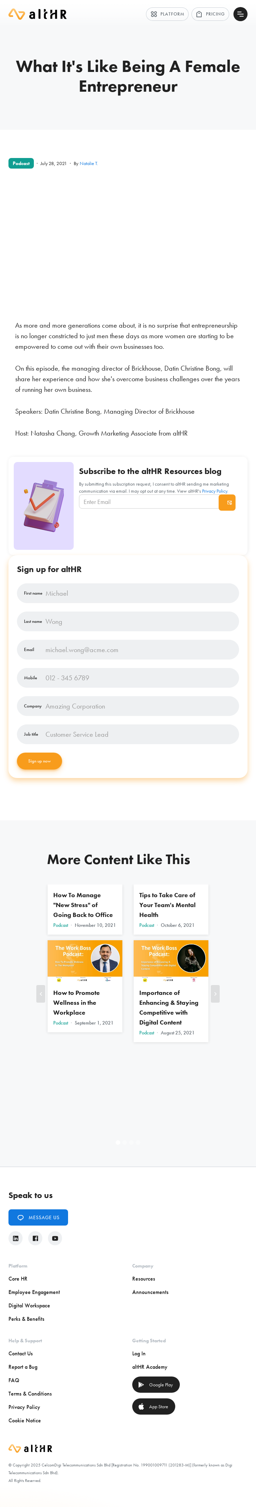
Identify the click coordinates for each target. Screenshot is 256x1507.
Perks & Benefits (26, 1319)
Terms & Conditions (30, 1393)
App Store (153, 1406)
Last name (33, 621)
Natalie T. (89, 163)
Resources (143, 1278)
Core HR (18, 1278)
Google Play (155, 1384)
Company (33, 706)
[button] (40, 994)
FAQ (13, 1380)
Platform (167, 14)
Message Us (38, 1217)
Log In (139, 1353)
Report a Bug (22, 1367)
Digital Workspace (29, 1305)
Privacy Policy (214, 491)
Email (29, 649)
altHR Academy (149, 1367)
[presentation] (158, 528)
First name (33, 593)
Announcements (150, 1292)
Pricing (210, 14)
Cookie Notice (24, 1420)
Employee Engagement (34, 1292)
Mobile (30, 678)
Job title (31, 734)
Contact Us (20, 1353)
